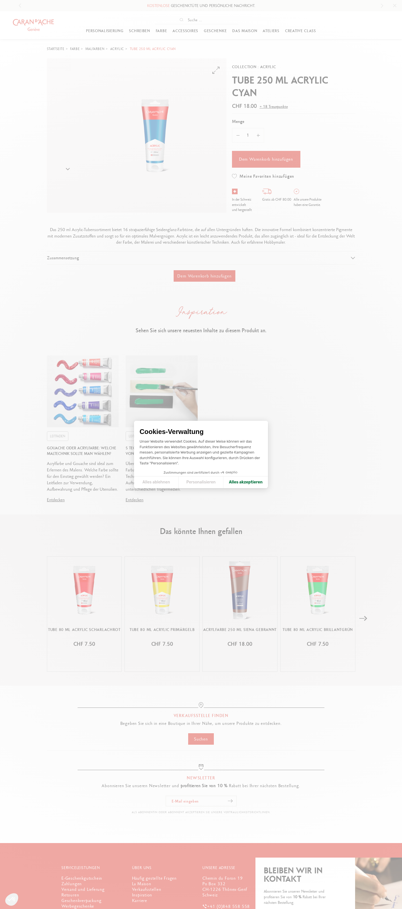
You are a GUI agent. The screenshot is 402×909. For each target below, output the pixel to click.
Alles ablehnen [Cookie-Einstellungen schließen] (156, 482)
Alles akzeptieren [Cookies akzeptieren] (246, 482)
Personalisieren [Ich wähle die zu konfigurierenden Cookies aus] (201, 482)
